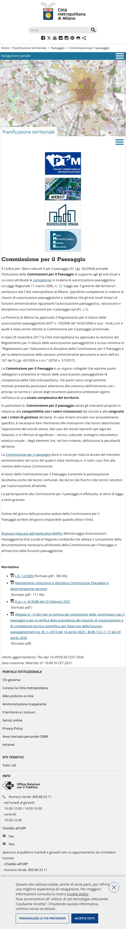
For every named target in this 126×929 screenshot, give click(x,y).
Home (5, 48)
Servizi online (12, 720)
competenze (42, 280)
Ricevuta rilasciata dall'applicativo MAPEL (32, 533)
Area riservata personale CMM (25, 737)
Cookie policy (77, 893)
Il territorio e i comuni (18, 712)
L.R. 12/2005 (24, 576)
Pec (11, 836)
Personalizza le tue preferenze (42, 918)
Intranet (8, 745)
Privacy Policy (12, 728)
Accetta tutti (85, 918)
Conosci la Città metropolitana (25, 688)
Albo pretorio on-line (18, 696)
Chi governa (11, 680)
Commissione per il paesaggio (89, 48)
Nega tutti (114, 887)
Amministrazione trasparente (24, 704)
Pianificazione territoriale (29, 48)
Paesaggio (58, 48)
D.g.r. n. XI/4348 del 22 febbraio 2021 (43, 602)
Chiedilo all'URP (14, 828)
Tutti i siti (9, 765)
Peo (11, 844)
